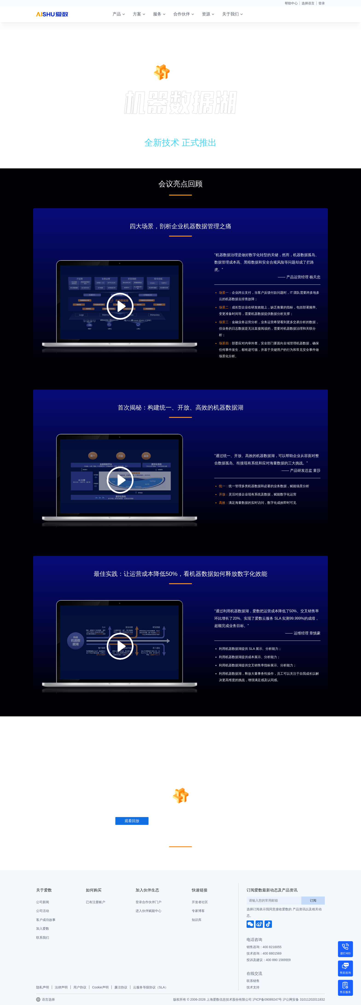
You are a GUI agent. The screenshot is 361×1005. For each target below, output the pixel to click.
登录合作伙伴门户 (148, 902)
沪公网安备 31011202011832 (304, 999)
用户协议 (79, 987)
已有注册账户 (95, 902)
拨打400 (345, 953)
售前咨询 (345, 972)
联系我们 (42, 937)
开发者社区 (200, 902)
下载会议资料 (175, 148)
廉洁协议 (120, 987)
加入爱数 (42, 928)
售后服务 (345, 992)
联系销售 (253, 981)
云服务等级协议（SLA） (150, 987)
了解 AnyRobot (224, 148)
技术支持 (253, 987)
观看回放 (131, 148)
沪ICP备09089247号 (267, 999)
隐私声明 (42, 987)
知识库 (196, 920)
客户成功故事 (45, 920)
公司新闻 (42, 902)
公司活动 (42, 911)
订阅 (313, 900)
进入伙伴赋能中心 (148, 911)
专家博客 (198, 911)
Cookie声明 (100, 987)
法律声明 (61, 987)
